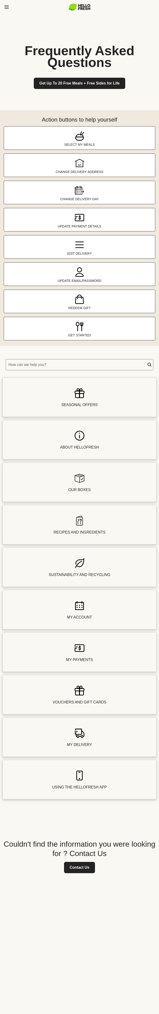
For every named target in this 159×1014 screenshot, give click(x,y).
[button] (149, 365)
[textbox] (79, 364)
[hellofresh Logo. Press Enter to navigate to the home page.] (80, 7)
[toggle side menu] (6, 7)
